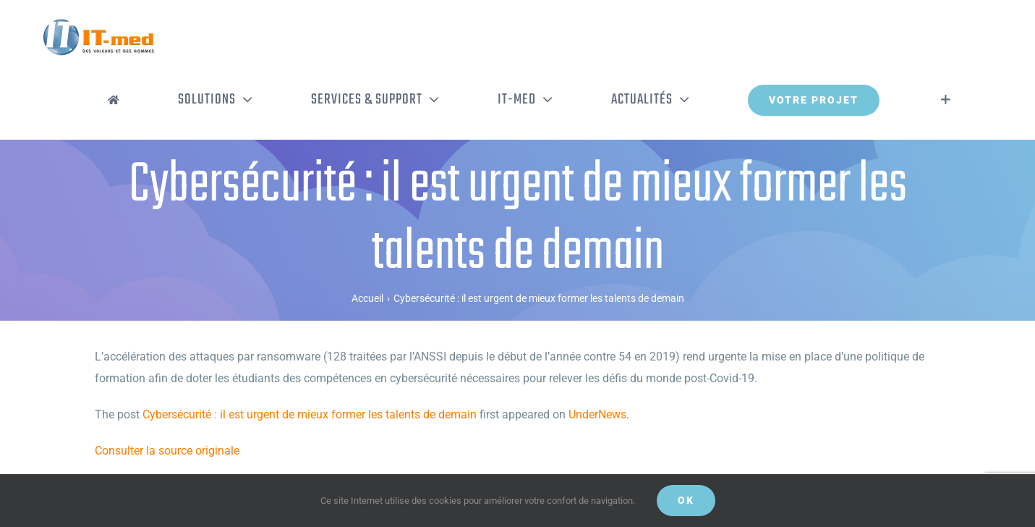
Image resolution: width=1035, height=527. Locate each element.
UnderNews (597, 414)
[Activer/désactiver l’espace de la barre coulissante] (945, 99)
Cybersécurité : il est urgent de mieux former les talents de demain (309, 414)
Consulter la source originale (167, 451)
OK (686, 500)
